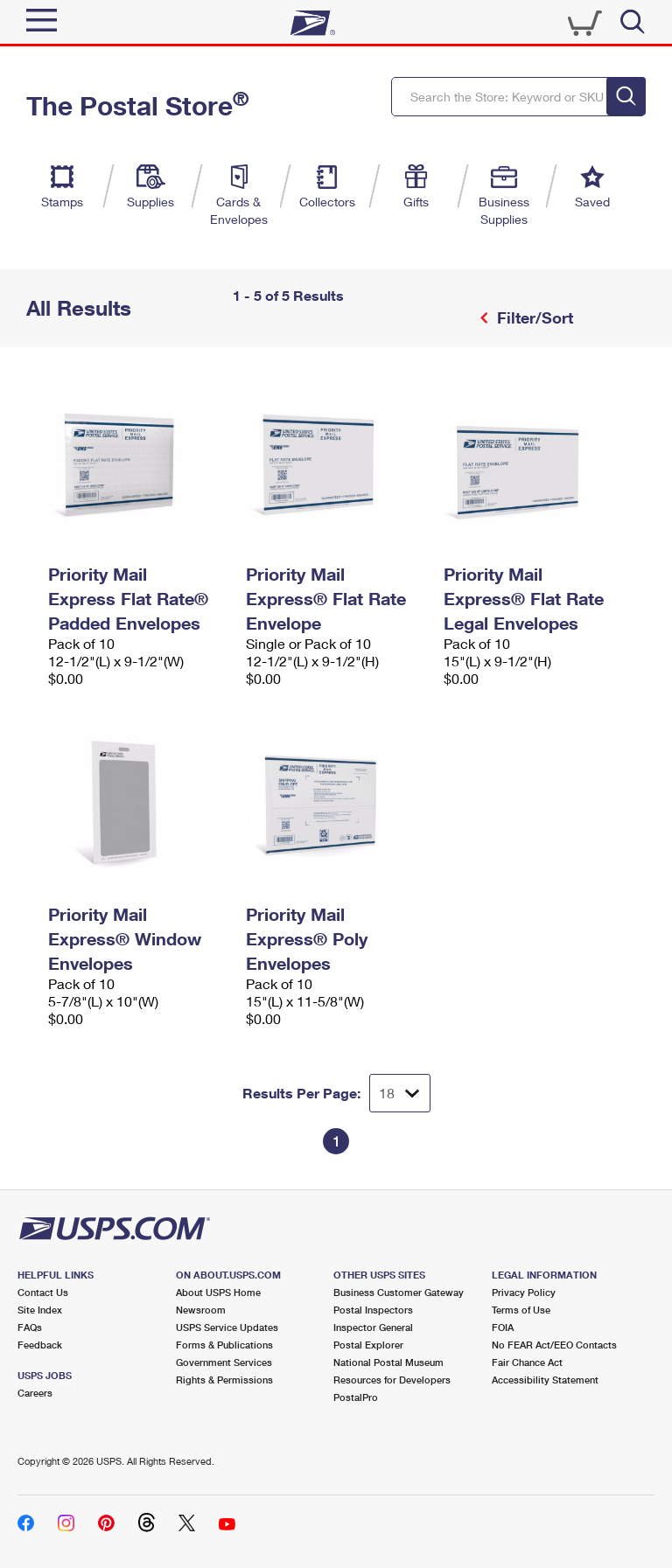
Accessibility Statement (545, 1379)
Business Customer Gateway (398, 1292)
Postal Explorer (368, 1344)
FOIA (503, 1327)
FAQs (30, 1327)
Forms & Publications (224, 1344)
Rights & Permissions (224, 1379)
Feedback (40, 1344)
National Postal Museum (388, 1362)
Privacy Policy (524, 1292)
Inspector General (373, 1327)
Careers (35, 1392)
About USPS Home (218, 1292)
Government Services (224, 1362)
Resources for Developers (392, 1379)
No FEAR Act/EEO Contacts (554, 1344)
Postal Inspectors (373, 1309)
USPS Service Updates (227, 1327)
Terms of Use (521, 1309)
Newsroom (201, 1309)
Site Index (40, 1309)
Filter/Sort (533, 317)
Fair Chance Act (527, 1362)
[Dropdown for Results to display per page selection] (399, 1093)
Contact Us (43, 1292)
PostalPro (355, 1397)
